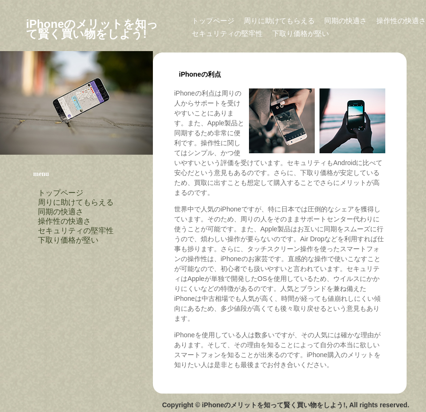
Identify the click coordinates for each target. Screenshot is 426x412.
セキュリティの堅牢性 (227, 33)
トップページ (213, 21)
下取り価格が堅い (300, 33)
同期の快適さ (345, 21)
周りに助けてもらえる (279, 21)
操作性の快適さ (401, 21)
